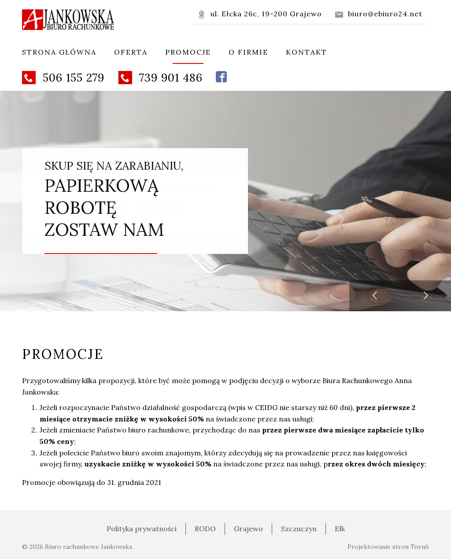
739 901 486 (160, 78)
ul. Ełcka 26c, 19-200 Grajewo (260, 14)
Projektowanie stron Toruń (388, 547)
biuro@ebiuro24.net (378, 14)
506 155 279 (63, 78)
